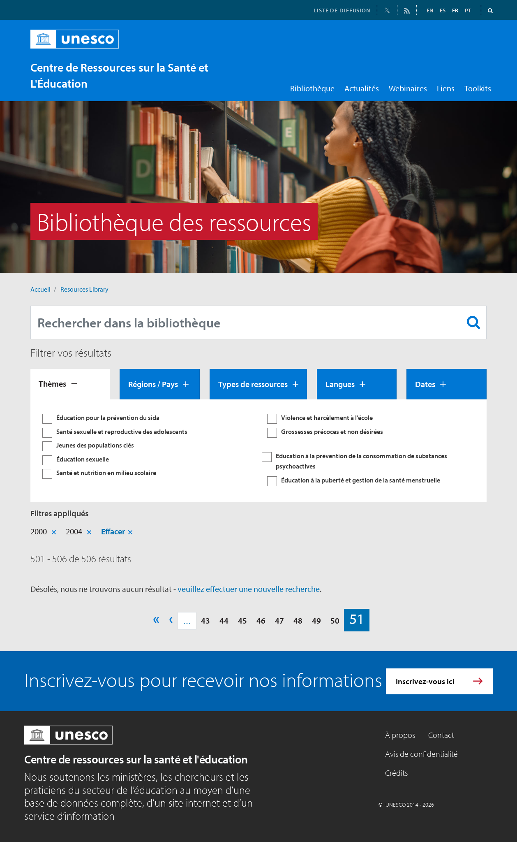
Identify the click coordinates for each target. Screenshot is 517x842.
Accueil (40, 289)
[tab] (70, 384)
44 (223, 620)
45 (242, 620)
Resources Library (84, 289)
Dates (425, 384)
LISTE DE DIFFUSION (342, 10)
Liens (446, 88)
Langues (340, 384)
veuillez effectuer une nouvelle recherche (249, 589)
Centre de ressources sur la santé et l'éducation (136, 759)
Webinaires (408, 88)
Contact (441, 735)
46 (260, 620)
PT (468, 10)
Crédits (396, 773)
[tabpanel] (258, 450)
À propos (400, 735)
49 (316, 620)
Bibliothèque (312, 88)
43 (205, 620)
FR (455, 10)
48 (297, 620)
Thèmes (52, 383)
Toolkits (477, 88)
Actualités (361, 88)
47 (279, 620)
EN (430, 10)
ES (442, 10)
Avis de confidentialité (421, 754)
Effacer (113, 531)
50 (334, 620)
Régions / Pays (153, 384)
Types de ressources (253, 384)
